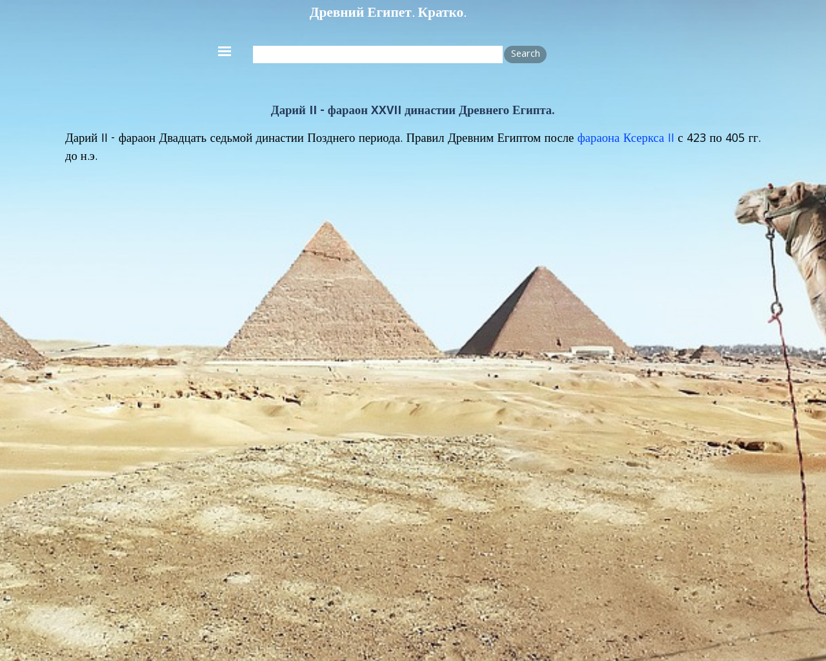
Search (525, 54)
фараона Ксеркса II (626, 139)
